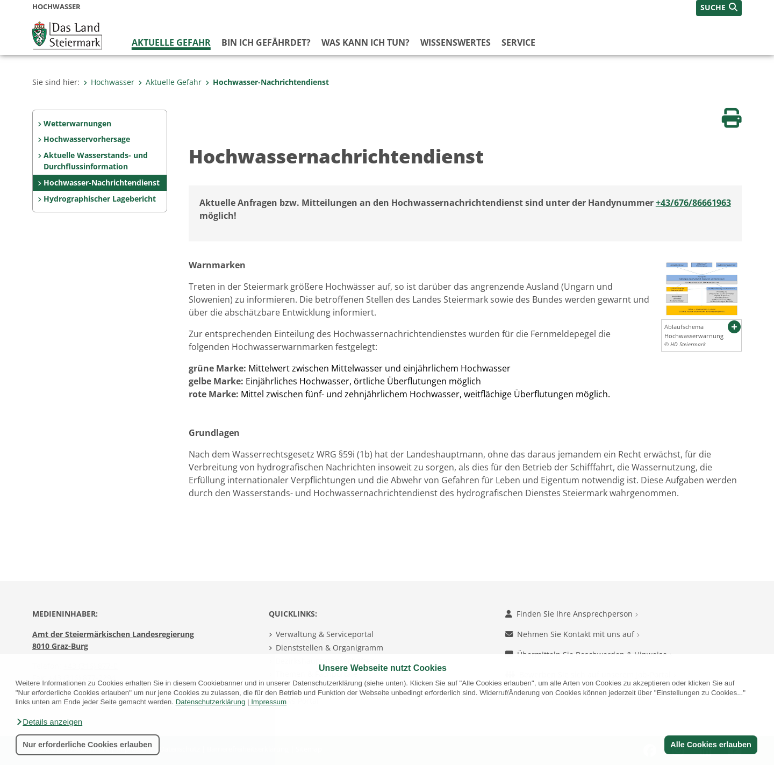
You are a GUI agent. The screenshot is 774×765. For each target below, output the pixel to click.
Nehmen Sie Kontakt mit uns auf (572, 634)
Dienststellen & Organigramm (329, 647)
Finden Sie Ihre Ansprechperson (571, 614)
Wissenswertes (455, 42)
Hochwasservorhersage (87, 139)
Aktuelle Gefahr (171, 42)
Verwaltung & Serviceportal (325, 634)
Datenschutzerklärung (211, 702)
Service (518, 42)
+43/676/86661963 (693, 203)
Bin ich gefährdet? (266, 42)
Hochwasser (108, 82)
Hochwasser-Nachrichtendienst (267, 82)
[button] (49, 722)
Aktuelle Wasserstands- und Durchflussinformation (96, 161)
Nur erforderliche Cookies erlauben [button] (87, 744)
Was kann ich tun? (365, 42)
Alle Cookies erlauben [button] (710, 744)
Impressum (268, 702)
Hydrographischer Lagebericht (100, 199)
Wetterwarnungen (77, 123)
